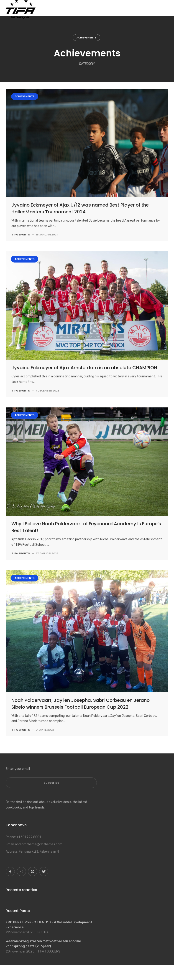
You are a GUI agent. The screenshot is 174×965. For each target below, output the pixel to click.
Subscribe (51, 783)
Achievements (87, 37)
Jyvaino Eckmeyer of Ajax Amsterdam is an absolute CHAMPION (84, 367)
